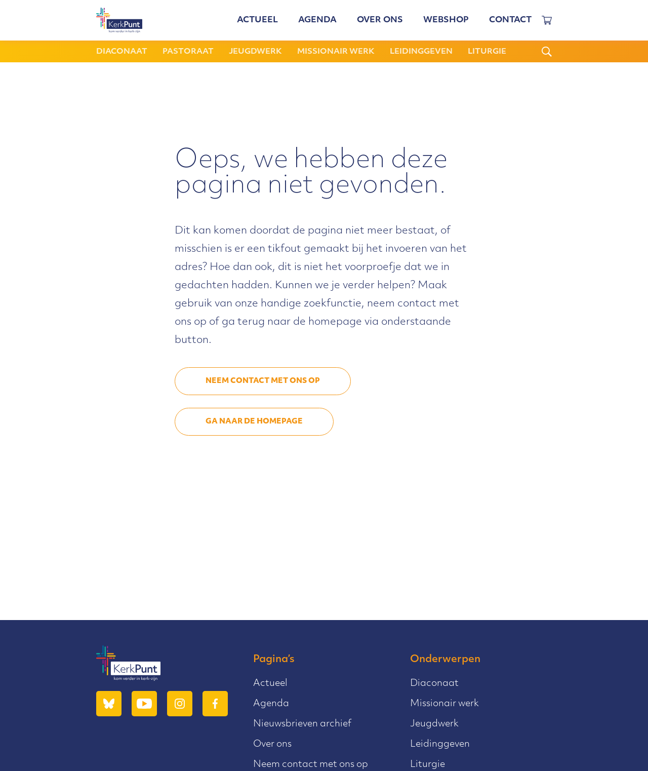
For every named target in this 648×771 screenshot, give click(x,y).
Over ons (380, 20)
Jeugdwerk (255, 52)
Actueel (257, 20)
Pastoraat (188, 52)
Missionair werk (336, 52)
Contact (510, 20)
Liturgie (487, 52)
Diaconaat (121, 52)
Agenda (317, 20)
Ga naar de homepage (254, 422)
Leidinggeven (421, 52)
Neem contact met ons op (263, 381)
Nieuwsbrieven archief (302, 724)
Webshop (446, 20)
